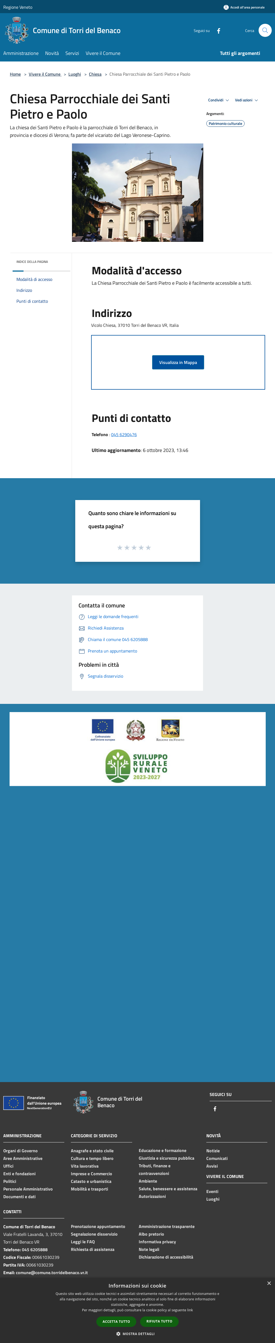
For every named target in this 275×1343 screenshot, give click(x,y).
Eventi (212, 1191)
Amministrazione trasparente (167, 1226)
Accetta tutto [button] (116, 1321)
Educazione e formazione (162, 1150)
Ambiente (148, 1181)
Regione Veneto (17, 7)
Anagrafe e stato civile (92, 1150)
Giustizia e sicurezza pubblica (166, 1158)
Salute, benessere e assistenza (168, 1188)
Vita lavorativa (85, 1166)
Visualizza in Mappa (178, 362)
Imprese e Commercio (91, 1173)
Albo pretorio (151, 1234)
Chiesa (95, 74)
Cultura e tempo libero (92, 1158)
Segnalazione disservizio (94, 1234)
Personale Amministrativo (28, 1189)
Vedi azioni (247, 100)
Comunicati (217, 1158)
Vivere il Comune (45, 74)
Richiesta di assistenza (92, 1249)
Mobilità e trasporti (89, 1189)
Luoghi (74, 74)
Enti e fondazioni (19, 1173)
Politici (9, 1181)
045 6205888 (35, 1249)
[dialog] (137, 1310)
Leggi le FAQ (83, 1241)
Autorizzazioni (152, 1196)
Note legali (149, 1249)
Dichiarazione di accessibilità (166, 1257)
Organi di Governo (20, 1150)
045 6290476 (124, 434)
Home (15, 74)
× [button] (269, 1284)
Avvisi (212, 1166)
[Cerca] (265, 30)
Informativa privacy (157, 1241)
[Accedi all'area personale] (244, 7)
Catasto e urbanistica (91, 1181)
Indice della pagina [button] (32, 261)
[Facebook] (216, 30)
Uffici (8, 1166)
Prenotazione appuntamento (98, 1226)
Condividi (219, 100)
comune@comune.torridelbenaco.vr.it (52, 1272)
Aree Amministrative (22, 1158)
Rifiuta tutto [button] (159, 1321)
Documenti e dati (19, 1196)
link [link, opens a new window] (190, 1310)
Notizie (213, 1150)
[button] (137, 1333)
